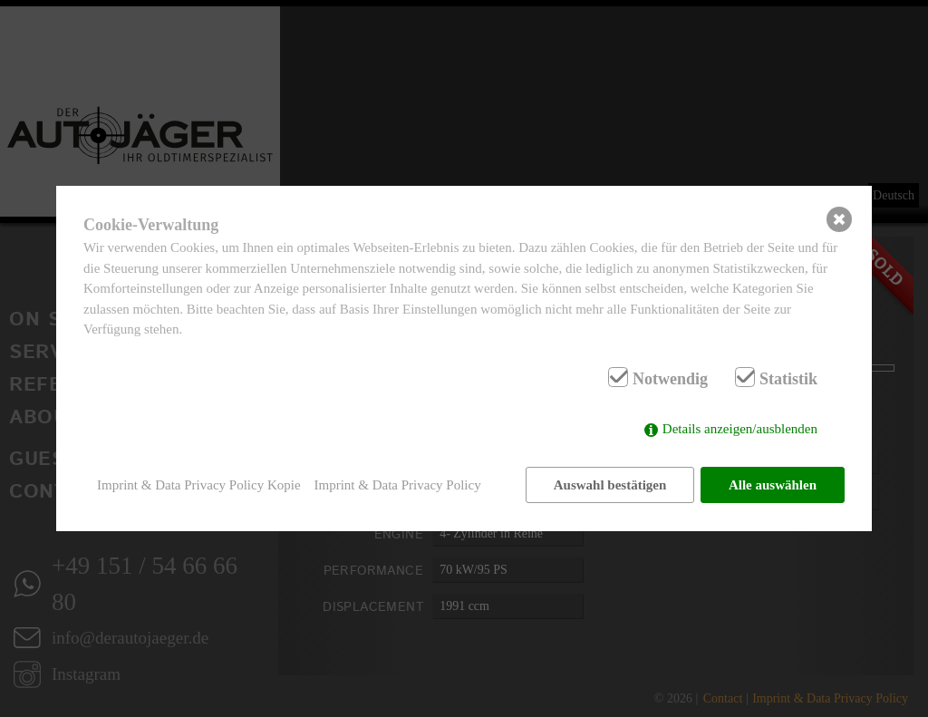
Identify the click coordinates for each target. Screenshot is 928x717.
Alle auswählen (773, 485)
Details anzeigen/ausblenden (739, 429)
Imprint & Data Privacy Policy (397, 485)
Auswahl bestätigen (609, 485)
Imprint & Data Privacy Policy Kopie (199, 485)
